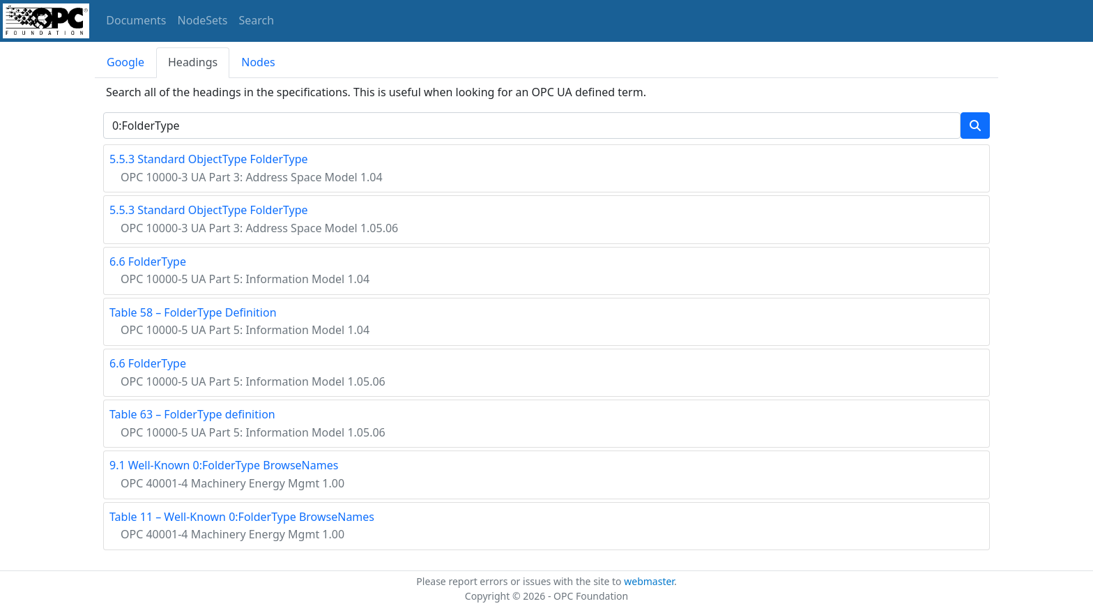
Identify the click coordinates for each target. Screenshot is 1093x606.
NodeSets (203, 20)
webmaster (649, 581)
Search (257, 20)
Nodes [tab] (258, 62)
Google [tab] (125, 62)
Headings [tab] (192, 62)
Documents (136, 20)
